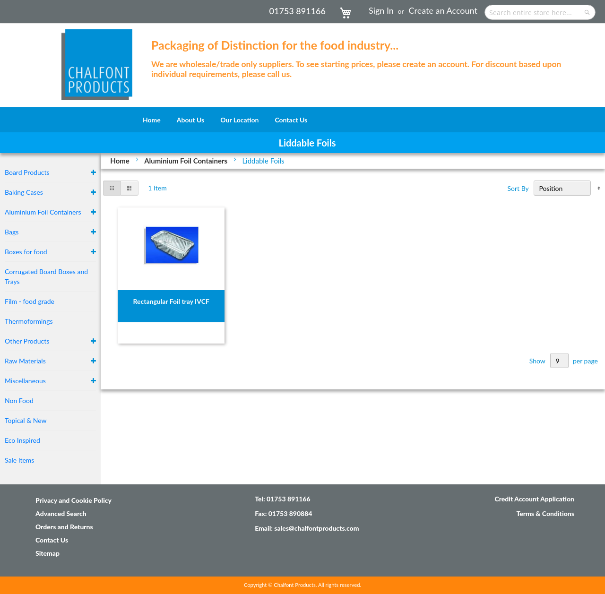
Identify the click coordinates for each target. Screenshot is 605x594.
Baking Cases (24, 192)
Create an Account (443, 10)
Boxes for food (26, 252)
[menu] (302, 119)
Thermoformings (29, 321)
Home (120, 160)
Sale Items (19, 460)
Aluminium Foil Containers (186, 160)
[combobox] (540, 12)
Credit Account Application (534, 499)
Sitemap (47, 553)
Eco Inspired (22, 440)
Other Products (27, 341)
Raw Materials (25, 361)
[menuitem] (151, 119)
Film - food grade (29, 301)
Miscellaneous (25, 381)
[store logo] (97, 60)
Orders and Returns (64, 527)
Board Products (27, 172)
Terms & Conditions (545, 513)
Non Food (19, 400)
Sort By (518, 188)
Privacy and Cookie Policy (73, 500)
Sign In (381, 10)
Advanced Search (60, 513)
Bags (11, 232)
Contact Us (51, 540)
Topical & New (26, 420)
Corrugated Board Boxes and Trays (46, 276)
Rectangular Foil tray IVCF (171, 301)
